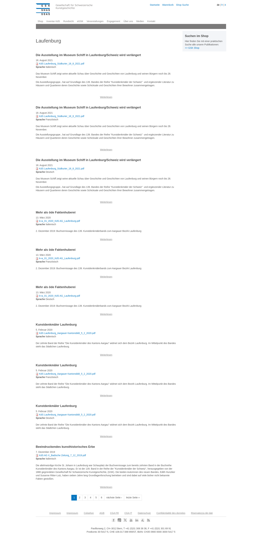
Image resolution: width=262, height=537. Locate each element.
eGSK (80, 21)
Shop (40, 21)
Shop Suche (182, 5)
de (218, 5)
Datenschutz (144, 513)
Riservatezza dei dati (202, 513)
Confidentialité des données (170, 513)
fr (222, 5)
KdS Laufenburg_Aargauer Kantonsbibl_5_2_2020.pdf (67, 333)
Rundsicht (68, 21)
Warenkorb (168, 5)
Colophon (89, 513)
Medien (140, 21)
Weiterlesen (106, 97)
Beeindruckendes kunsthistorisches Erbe (65, 446)
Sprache (40, 67)
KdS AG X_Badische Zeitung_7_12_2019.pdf (62, 455)
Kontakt (151, 21)
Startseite (155, 5)
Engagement (113, 21)
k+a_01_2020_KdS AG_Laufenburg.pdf (59, 221)
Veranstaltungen (95, 21)
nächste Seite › (114, 497)
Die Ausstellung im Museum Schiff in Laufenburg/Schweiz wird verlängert (88, 55)
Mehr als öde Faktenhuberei (56, 212)
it (225, 5)
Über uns (128, 21)
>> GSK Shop (192, 48)
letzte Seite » (133, 497)
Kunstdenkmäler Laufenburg (56, 324)
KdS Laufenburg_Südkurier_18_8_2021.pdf (61, 63)
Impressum (55, 513)
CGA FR (114, 513)
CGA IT (128, 513)
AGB (101, 513)
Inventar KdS (53, 21)
